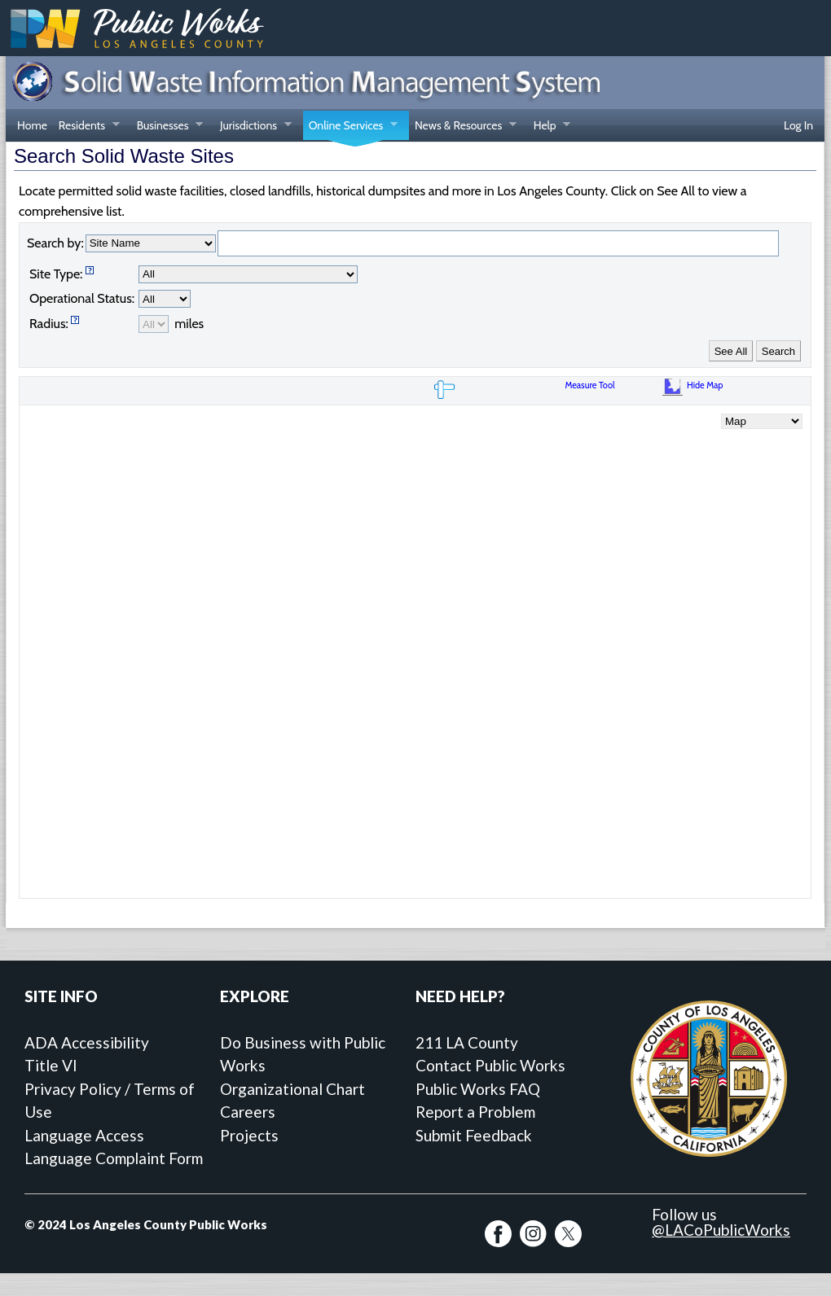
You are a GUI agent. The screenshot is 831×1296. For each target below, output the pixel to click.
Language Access (84, 1135)
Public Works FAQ (478, 1088)
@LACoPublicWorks (721, 1229)
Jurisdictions (253, 127)
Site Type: (55, 274)
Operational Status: (81, 298)
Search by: (55, 243)
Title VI (50, 1065)
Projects (249, 1135)
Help (549, 127)
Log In (798, 125)
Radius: (48, 323)
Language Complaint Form (113, 1158)
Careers (247, 1111)
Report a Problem (475, 1111)
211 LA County (467, 1042)
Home (32, 125)
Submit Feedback (474, 1135)
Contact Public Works (490, 1065)
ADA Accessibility (86, 1042)
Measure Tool (591, 385)
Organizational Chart (292, 1088)
